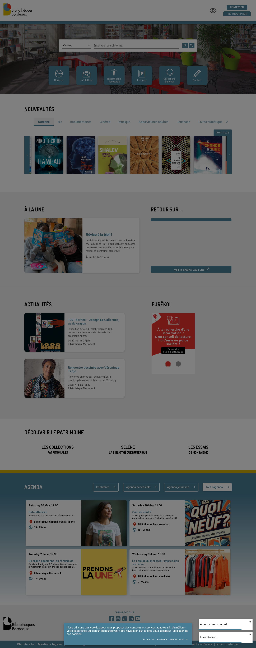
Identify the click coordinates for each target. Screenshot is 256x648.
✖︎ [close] (250, 621)
